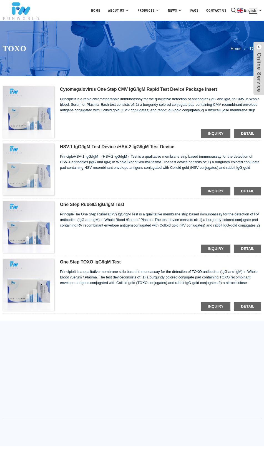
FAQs (194, 10)
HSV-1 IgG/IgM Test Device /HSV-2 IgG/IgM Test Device (117, 146)
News (175, 10)
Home (95, 10)
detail (247, 133)
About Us (119, 10)
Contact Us (216, 10)
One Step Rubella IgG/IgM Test (92, 204)
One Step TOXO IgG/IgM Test (90, 262)
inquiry (215, 133)
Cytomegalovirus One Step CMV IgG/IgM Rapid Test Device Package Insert (138, 89)
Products (148, 10)
